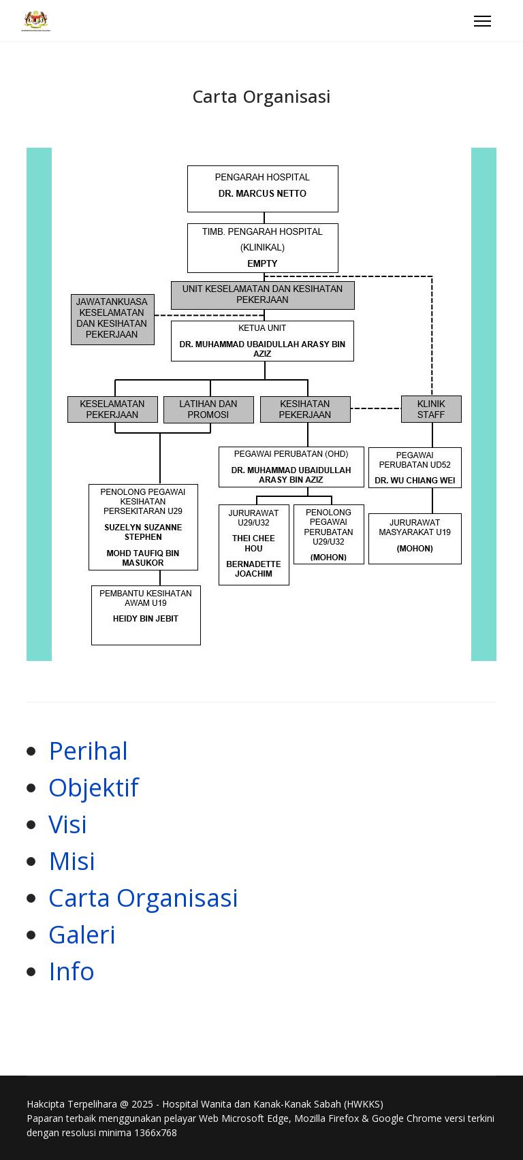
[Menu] (482, 21)
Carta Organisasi (143, 897)
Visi (67, 824)
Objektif (93, 787)
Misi (71, 860)
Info (71, 971)
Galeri (82, 934)
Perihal (88, 750)
